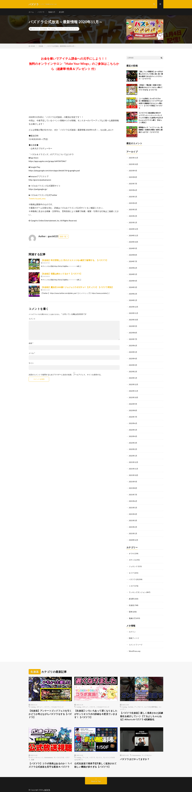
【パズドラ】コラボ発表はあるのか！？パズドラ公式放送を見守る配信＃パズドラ (50, 759)
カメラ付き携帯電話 (150, 700)
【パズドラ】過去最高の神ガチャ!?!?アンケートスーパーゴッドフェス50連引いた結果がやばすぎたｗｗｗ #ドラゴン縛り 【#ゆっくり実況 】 (151, 118)
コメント (32, 319)
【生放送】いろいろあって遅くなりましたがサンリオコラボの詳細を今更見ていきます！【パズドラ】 (95, 707)
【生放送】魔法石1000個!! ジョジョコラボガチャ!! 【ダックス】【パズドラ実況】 (77, 288)
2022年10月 (133, 394)
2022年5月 (133, 426)
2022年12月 (133, 382)
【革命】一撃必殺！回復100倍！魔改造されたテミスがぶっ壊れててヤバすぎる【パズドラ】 (150, 88)
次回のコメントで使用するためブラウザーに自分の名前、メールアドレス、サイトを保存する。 (65, 375)
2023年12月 (133, 305)
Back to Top (96, 775)
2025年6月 (133, 190)
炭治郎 (61, 12)
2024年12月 (133, 228)
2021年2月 (133, 522)
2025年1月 (133, 222)
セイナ (131, 567)
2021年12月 (133, 458)
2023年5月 (133, 350)
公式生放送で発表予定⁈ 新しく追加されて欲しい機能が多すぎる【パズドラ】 (95, 759)
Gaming (53, 29)
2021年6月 (133, 496)
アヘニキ (85, 751)
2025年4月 (133, 203)
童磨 (32, 753)
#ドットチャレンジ (37, 751)
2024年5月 (133, 273)
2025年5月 (133, 197)
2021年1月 (133, 528)
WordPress (66, 786)
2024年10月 (133, 241)
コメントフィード (136, 638)
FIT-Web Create (44, 786)
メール (32, 354)
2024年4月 (133, 279)
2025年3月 (133, 209)
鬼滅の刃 (51, 12)
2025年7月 (133, 184)
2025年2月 (133, 216)
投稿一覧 (63, 237)
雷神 (130, 605)
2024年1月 (133, 299)
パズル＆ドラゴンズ (70, 29)
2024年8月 (133, 254)
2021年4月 (133, 509)
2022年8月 (133, 407)
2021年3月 (133, 516)
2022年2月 (133, 445)
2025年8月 (133, 177)
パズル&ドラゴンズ (57, 700)
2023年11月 (133, 311)
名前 (31, 344)
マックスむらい (147, 748)
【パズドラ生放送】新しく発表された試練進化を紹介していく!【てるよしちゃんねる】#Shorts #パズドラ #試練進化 (141, 709)
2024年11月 (133, 235)
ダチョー (39, 700)
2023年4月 (133, 356)
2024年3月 (133, 286)
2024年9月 (133, 248)
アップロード (138, 700)
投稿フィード (134, 632)
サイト (31, 364)
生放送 (44, 29)
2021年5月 (133, 503)
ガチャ (131, 554)
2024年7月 (133, 260)
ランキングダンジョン (137, 586)
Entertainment (48, 751)
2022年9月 (133, 401)
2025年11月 (133, 158)
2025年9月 (133, 171)
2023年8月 (133, 331)
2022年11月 (133, 388)
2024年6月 (133, 267)
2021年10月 (133, 471)
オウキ (131, 548)
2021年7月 (133, 490)
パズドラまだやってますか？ (135, 752)
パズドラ (41, 12)
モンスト (99, 751)
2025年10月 (133, 165)
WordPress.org (134, 644)
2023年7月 (133, 337)
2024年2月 (133, 292)
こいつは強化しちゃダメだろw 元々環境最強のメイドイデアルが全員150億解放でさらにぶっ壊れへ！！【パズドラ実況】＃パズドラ (150, 104)
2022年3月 (133, 439)
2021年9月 (133, 477)
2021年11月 (133, 464)
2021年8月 (133, 484)
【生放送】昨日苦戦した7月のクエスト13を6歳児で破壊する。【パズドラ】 (74, 261)
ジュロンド (133, 561)
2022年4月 (133, 433)
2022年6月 (133, 420)
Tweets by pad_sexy (37, 199)
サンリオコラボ (59, 751)
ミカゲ (131, 580)
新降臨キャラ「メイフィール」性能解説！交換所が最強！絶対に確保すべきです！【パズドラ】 (150, 130)
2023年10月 (133, 318)
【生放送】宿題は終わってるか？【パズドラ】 (61, 274)
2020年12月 (133, 535)
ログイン (132, 625)
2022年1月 (133, 452)
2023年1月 (133, 375)
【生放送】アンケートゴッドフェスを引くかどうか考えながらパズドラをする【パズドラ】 (50, 707)
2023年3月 (133, 362)
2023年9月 (133, 324)
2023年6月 (133, 343)
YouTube (130, 700)
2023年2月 (133, 369)
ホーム (31, 12)
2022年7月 (133, 413)
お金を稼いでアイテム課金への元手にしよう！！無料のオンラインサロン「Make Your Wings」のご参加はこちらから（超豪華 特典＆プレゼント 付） (74, 64)
